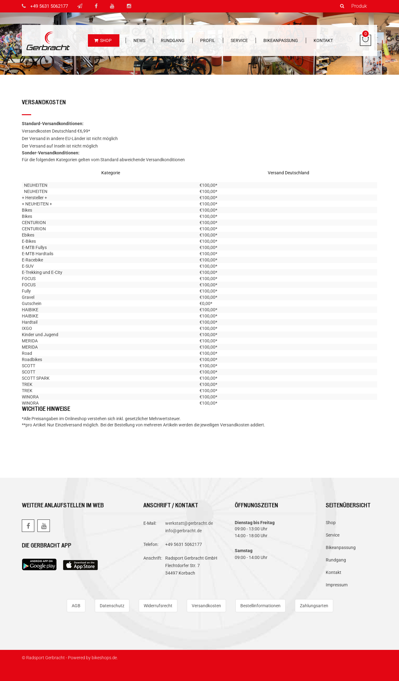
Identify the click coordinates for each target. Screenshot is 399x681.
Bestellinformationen (260, 605)
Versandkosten (206, 605)
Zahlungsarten (314, 605)
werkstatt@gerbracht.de (189, 523)
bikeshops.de (104, 657)
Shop (103, 40)
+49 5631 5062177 (49, 6)
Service (239, 40)
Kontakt (323, 40)
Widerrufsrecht (158, 605)
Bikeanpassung (280, 40)
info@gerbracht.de (183, 530)
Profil (207, 40)
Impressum (337, 584)
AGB (76, 605)
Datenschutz (112, 605)
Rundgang (173, 40)
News (139, 40)
